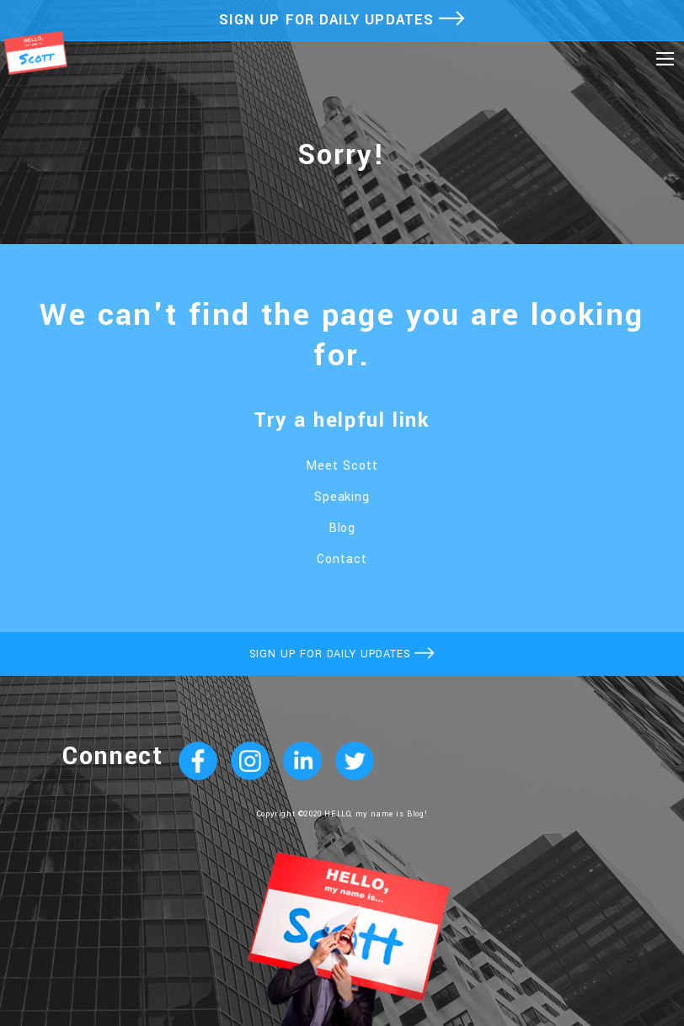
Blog (342, 528)
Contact (342, 559)
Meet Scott (342, 466)
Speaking (342, 497)
